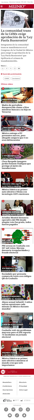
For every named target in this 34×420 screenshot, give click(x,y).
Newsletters (7, 382)
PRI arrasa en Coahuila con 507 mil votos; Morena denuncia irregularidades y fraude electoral (16, 249)
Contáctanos (7, 386)
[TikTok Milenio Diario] (17, 415)
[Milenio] (17, 6)
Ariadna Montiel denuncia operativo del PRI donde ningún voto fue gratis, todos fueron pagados (16, 221)
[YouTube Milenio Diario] (10, 415)
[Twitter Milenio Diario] (13, 409)
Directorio (23, 382)
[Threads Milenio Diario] (28, 409)
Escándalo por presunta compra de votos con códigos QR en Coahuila (16, 276)
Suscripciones (8, 390)
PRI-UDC (23, 2)
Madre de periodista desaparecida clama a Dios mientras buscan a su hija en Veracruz (16, 108)
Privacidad (23, 386)
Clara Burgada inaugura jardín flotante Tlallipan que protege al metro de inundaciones (16, 165)
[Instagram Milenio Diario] (21, 409)
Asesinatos (16, 78)
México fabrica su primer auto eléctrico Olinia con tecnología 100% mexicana (15, 191)
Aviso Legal (23, 390)
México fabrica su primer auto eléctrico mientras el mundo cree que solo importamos (15, 362)
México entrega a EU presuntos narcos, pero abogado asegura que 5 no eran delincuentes (15, 136)
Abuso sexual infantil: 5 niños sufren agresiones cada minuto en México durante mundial (17, 305)
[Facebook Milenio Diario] (6, 409)
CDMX (7, 78)
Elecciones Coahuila (14, 2)
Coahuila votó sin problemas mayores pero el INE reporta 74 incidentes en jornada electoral (16, 333)
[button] (1, 7)
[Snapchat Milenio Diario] (24, 415)
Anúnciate (6, 394)
